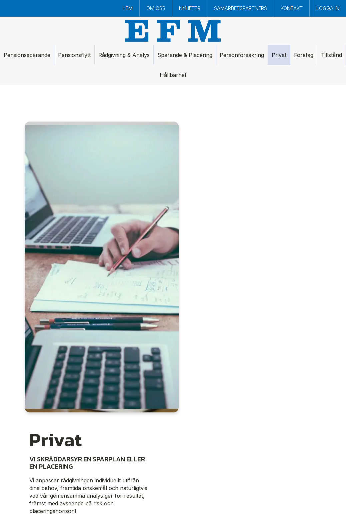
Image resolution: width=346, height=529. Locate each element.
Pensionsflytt (74, 55)
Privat (279, 55)
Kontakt (292, 8)
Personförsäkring (242, 55)
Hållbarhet (173, 75)
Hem (127, 8)
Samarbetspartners (240, 8)
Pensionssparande (27, 55)
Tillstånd (331, 55)
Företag (303, 55)
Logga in (327, 8)
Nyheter (189, 8)
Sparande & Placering (184, 55)
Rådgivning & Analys (124, 55)
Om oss (155, 8)
